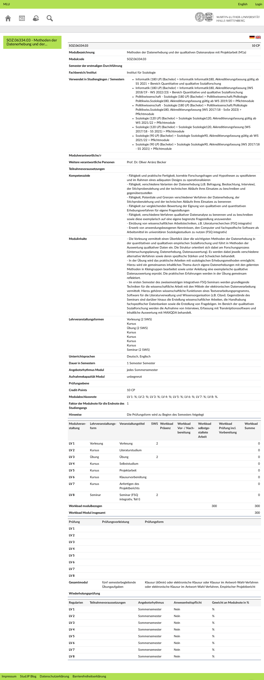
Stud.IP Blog (28, 676)
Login (258, 4)
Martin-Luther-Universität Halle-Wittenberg (227, 16)
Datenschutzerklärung (54, 676)
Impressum (9, 676)
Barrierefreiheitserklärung (89, 676)
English (242, 4)
